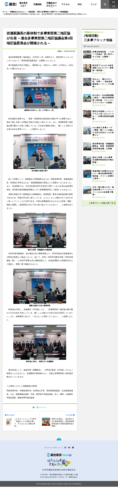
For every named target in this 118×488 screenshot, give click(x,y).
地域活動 (31, 12)
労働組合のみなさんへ (51, 4)
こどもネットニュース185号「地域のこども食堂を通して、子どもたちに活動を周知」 (25, 423)
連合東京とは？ (23, 4)
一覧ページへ (41, 407)
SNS (80, 4)
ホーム (5, 12)
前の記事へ (11, 415)
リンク (94, 4)
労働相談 (37, 4)
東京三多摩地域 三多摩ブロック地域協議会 (52, 12)
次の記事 (69, 415)
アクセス (65, 4)
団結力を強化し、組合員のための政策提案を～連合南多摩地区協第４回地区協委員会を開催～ (63, 423)
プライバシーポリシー (52, 449)
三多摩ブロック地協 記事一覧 (101, 203)
